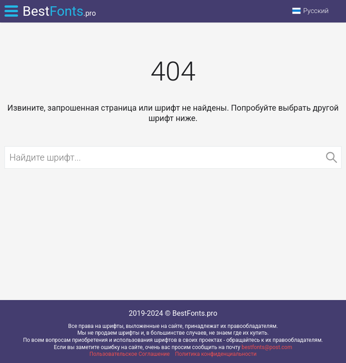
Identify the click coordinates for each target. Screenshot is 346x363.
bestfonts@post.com (266, 347)
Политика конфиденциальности (216, 354)
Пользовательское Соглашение (130, 354)
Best (59, 11)
